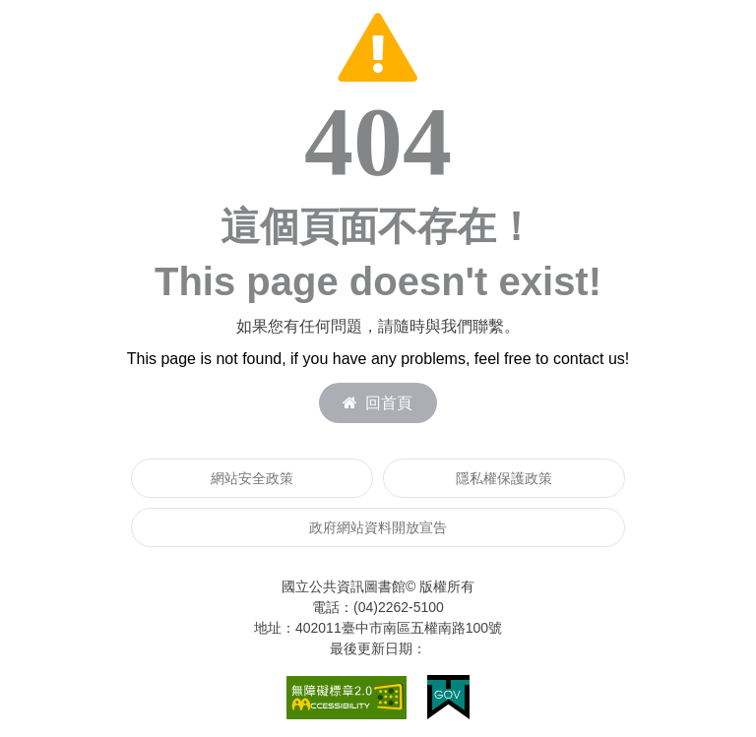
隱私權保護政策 (504, 478)
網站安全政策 (252, 478)
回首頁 (377, 403)
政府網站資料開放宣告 (378, 527)
